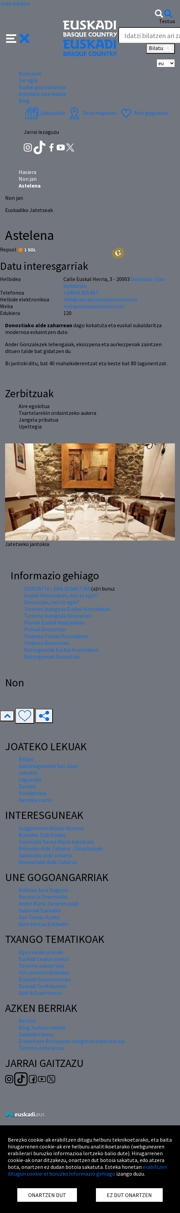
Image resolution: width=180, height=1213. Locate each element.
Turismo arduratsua (41, 1047)
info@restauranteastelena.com (100, 299)
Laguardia (30, 779)
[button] (18, 37)
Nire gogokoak (143, 112)
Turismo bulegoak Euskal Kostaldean (67, 608)
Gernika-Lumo (35, 799)
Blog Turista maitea (42, 1027)
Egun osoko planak (41, 952)
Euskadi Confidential (42, 986)
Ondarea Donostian (46, 642)
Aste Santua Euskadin (43, 923)
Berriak (27, 1020)
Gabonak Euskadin (40, 910)
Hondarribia (32, 793)
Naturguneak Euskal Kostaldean (61, 649)
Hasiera (27, 172)
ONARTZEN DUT (47, 1195)
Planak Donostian (45, 629)
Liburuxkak (45, 112)
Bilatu (160, 49)
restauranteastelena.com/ (94, 306)
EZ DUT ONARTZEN (129, 1195)
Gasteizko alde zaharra (45, 855)
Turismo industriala (41, 965)
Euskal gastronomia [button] (42, 87)
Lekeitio (28, 772)
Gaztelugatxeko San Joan (48, 765)
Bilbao (26, 759)
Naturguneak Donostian (52, 656)
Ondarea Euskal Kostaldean (56, 636)
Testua (167, 21)
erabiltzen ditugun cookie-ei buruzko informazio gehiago (87, 1170)
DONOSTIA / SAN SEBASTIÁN (57, 588)
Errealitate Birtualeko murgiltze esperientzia (72, 1041)
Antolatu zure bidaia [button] (42, 93)
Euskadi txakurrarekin (44, 958)
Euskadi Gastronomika (45, 979)
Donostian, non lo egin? (51, 602)
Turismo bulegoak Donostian (58, 615)
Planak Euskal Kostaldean (54, 622)
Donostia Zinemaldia (43, 896)
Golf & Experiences (40, 992)
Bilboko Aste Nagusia (43, 889)
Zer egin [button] (28, 80)
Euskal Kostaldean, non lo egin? (61, 595)
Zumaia (27, 786)
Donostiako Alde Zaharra (47, 862)
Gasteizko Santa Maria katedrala (56, 841)
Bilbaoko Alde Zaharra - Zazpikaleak (60, 848)
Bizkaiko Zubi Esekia (42, 834)
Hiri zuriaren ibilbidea (43, 972)
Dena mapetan (92, 112)
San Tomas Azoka (39, 917)
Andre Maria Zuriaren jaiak (49, 903)
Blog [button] (24, 100)
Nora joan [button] (30, 73)
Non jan (28, 178)
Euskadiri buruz (36, 1034)
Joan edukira (14, 3)
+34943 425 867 (80, 292)
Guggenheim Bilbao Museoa (51, 828)
